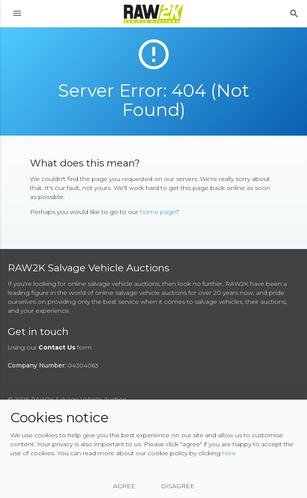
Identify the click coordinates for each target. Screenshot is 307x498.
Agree (124, 486)
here (229, 453)
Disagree (177, 486)
